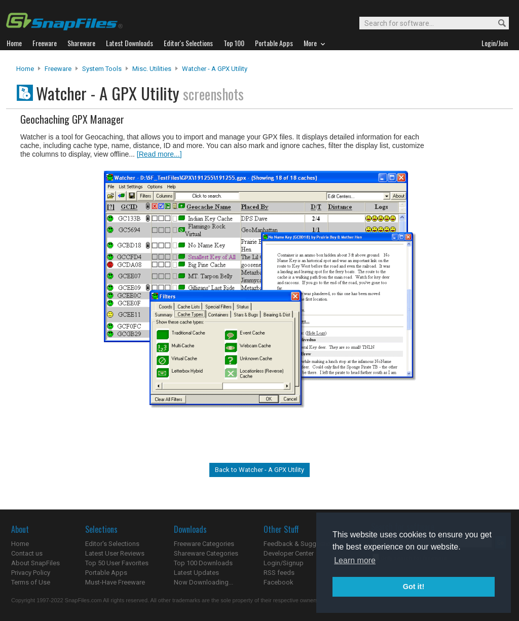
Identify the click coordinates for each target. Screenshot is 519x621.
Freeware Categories (204, 543)
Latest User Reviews (114, 553)
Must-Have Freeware (115, 582)
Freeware (58, 68)
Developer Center (289, 553)
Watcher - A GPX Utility (214, 68)
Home (25, 68)
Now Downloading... (203, 582)
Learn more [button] (355, 560)
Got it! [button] (413, 586)
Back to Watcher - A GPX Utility (259, 469)
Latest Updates (196, 572)
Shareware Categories (206, 553)
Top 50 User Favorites (117, 563)
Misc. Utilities (151, 68)
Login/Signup (284, 563)
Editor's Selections (112, 543)
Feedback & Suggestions (301, 543)
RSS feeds (279, 572)
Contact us (27, 553)
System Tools (102, 68)
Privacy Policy (30, 572)
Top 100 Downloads (203, 563)
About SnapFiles (35, 563)
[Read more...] (159, 154)
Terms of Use (30, 582)
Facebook (278, 582)
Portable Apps (106, 572)
